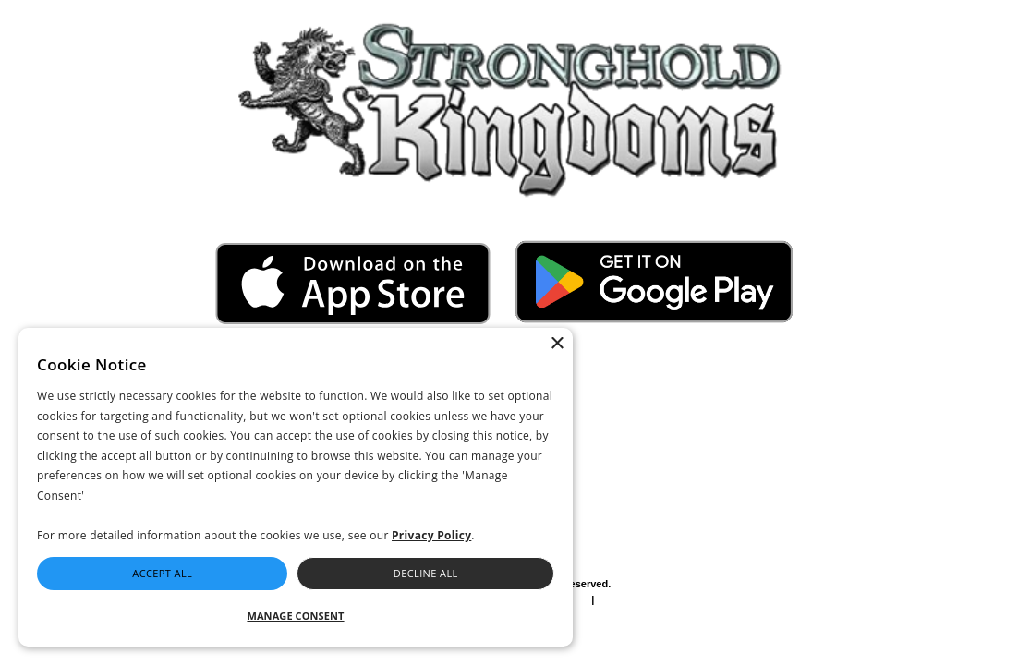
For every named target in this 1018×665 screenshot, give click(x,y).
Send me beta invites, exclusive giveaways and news (636, 432)
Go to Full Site (57, 11)
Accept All (162, 573)
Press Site (688, 611)
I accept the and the (623, 401)
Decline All (426, 573)
